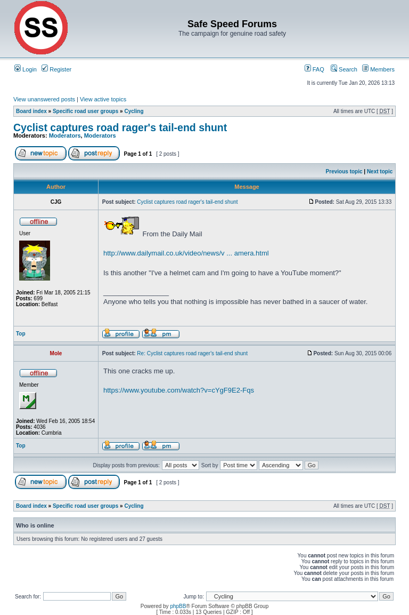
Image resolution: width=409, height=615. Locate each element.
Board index (31, 111)
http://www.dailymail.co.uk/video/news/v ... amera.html (186, 253)
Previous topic (344, 171)
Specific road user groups (85, 111)
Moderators (65, 135)
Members (378, 69)
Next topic (379, 171)
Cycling (133, 111)
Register (56, 69)
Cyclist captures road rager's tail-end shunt (120, 127)
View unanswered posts (44, 99)
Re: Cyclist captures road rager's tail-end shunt (192, 353)
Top (21, 334)
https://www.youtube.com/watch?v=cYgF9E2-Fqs (178, 390)
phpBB (178, 606)
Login (25, 69)
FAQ (314, 69)
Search (344, 69)
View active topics (103, 99)
